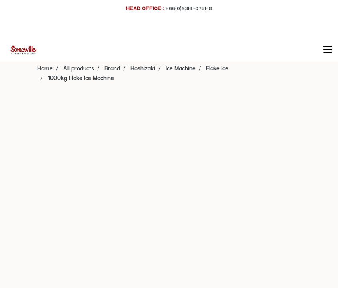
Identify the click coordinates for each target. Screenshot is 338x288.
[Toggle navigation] (327, 50)
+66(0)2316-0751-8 (189, 8)
